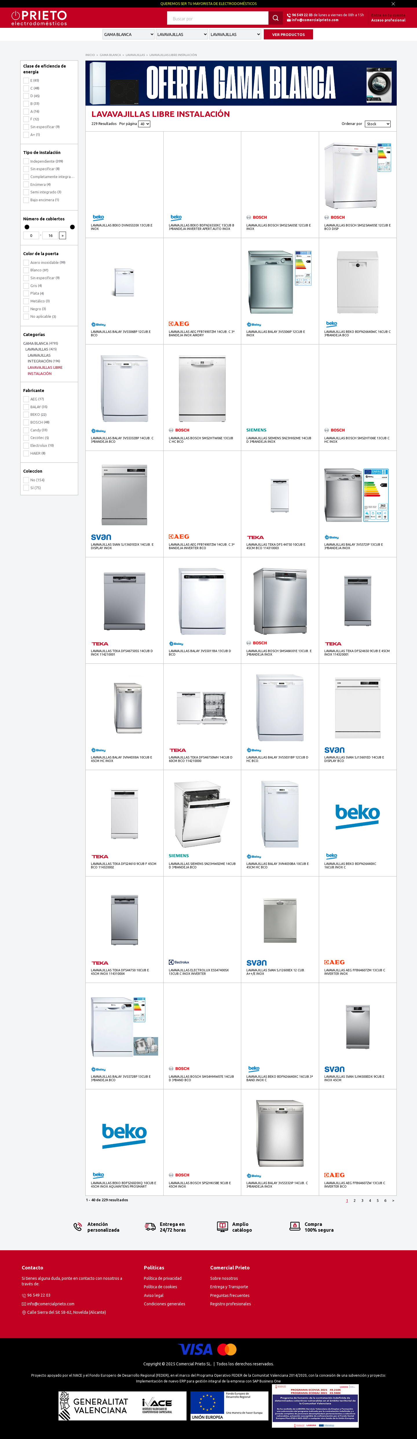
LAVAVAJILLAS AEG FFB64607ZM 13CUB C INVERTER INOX (354, 971)
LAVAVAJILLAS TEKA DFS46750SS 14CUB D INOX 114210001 (122, 652)
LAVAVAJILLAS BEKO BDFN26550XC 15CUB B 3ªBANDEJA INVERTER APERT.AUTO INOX (201, 227)
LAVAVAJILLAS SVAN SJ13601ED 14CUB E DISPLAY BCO (354, 759)
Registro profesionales (230, 1304)
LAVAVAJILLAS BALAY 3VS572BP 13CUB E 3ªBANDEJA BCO (121, 1078)
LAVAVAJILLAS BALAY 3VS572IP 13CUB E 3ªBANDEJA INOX (353, 546)
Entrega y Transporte (229, 1286)
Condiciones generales (164, 1304)
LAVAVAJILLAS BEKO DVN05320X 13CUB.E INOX (121, 227)
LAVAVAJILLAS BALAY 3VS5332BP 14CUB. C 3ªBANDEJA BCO (122, 439)
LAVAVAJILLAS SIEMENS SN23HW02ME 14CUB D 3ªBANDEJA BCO (202, 865)
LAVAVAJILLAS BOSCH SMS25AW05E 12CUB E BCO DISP (357, 227)
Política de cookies (160, 1286)
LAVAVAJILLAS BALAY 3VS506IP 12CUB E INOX (275, 333)
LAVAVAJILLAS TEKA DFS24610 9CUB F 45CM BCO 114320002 (123, 865)
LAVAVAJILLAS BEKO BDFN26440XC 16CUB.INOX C (350, 865)
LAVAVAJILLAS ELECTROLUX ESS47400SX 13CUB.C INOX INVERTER (199, 971)
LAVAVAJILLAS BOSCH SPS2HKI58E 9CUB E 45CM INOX (200, 1184)
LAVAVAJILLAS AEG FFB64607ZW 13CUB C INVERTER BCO (354, 1184)
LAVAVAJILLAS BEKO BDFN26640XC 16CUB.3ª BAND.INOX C (279, 1078)
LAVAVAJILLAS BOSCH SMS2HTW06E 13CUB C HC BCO (201, 439)
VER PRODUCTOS (288, 34)
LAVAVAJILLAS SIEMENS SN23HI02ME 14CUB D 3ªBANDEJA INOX (278, 439)
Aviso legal (154, 1295)
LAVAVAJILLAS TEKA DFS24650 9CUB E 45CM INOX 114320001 (357, 652)
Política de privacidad (163, 1278)
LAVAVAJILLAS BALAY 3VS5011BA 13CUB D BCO (200, 652)
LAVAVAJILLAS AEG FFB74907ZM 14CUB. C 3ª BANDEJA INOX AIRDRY (201, 333)
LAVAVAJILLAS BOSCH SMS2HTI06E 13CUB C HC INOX (356, 439)
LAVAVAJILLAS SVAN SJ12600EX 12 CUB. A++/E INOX (275, 971)
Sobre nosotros (224, 1278)
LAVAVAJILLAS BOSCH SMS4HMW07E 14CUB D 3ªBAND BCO (201, 1078)
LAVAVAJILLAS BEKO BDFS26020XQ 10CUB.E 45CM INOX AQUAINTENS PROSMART (123, 1184)
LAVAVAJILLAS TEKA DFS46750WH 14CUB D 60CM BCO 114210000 (201, 759)
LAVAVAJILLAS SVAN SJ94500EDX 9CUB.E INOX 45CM (354, 1078)
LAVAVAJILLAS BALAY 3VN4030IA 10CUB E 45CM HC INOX (121, 759)
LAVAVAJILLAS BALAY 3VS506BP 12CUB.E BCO (121, 333)
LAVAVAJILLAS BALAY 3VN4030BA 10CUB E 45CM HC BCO (277, 865)
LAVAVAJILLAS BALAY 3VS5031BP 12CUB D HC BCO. (277, 759)
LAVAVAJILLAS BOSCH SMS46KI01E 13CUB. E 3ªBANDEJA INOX (279, 652)
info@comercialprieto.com (315, 20)
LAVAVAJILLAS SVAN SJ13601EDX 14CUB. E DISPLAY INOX (122, 546)
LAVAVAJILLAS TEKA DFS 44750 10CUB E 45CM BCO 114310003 (275, 546)
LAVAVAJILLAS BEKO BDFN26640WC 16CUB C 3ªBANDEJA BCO (357, 333)
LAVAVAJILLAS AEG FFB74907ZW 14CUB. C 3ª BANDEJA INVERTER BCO (201, 546)
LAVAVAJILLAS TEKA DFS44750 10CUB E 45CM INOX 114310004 (120, 971)
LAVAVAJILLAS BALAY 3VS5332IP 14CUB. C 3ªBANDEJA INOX (277, 1184)
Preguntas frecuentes (230, 1295)
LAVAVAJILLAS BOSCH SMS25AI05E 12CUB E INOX (278, 227)
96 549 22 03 (302, 15)
